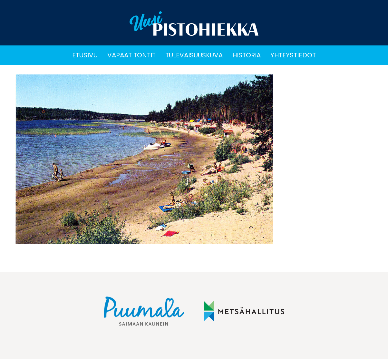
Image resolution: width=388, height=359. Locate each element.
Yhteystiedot (293, 55)
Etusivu (85, 55)
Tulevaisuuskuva (194, 55)
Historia (246, 55)
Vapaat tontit (131, 55)
